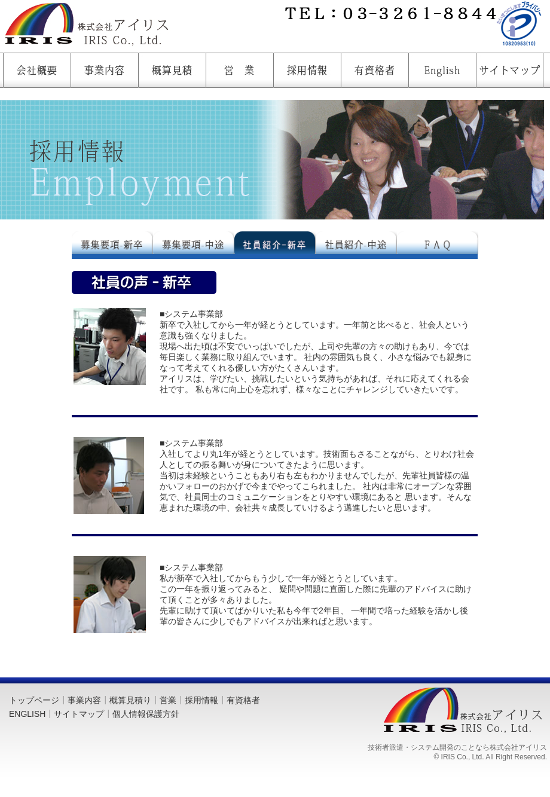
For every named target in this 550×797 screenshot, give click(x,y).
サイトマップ (79, 714)
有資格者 (243, 700)
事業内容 (84, 700)
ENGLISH (27, 714)
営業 (168, 700)
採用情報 (201, 700)
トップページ (34, 700)
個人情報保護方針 (145, 714)
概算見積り (130, 700)
